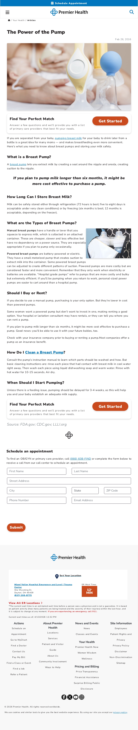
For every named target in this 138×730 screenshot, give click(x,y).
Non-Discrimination (121, 657)
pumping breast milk (68, 138)
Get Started (110, 121)
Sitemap (121, 663)
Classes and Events (87, 634)
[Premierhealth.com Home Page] (9, 20)
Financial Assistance (87, 677)
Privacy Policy (121, 645)
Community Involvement (53, 661)
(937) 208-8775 (23, 595)
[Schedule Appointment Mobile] (69, 3)
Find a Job (19, 668)
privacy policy (120, 712)
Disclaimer (121, 651)
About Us (52, 655)
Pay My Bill (18, 657)
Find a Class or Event (19, 663)
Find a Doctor (19, 645)
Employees (121, 628)
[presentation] (34, 514)
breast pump (18, 164)
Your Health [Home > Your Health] (19, 20)
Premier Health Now (86, 647)
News (87, 628)
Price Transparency (87, 671)
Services (53, 638)
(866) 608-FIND (80, 459)
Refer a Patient (18, 674)
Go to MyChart (19, 639)
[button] (8, 12)
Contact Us (18, 651)
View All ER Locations (26, 603)
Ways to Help (53, 667)
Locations (53, 632)
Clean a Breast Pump (44, 352)
